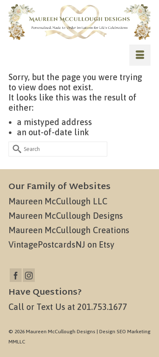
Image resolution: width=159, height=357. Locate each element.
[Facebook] (16, 275)
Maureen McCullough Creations (68, 230)
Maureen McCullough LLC (57, 201)
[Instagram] (29, 275)
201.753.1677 (102, 307)
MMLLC (16, 342)
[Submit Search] (14, 149)
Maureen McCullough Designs (65, 215)
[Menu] (140, 55)
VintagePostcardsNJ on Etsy (61, 244)
